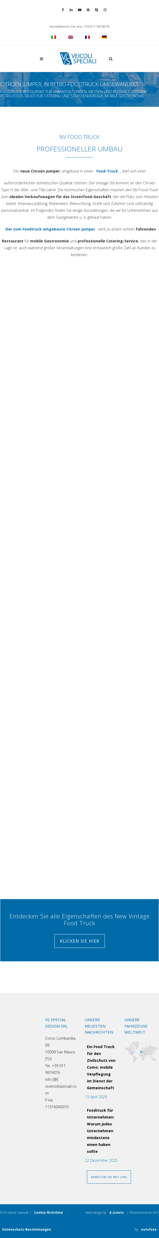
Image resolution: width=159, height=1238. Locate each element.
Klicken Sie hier (79, 941)
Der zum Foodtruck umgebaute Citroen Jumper (50, 231)
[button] (109, 58)
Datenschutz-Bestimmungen (26, 1229)
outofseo (149, 1231)
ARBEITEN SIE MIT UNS (109, 1177)
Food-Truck (107, 171)
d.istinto (116, 1214)
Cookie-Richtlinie (48, 1212)
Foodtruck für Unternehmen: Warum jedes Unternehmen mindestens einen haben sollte (100, 1131)
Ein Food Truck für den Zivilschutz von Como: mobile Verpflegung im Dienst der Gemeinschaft (101, 1067)
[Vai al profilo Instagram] (105, 10)
